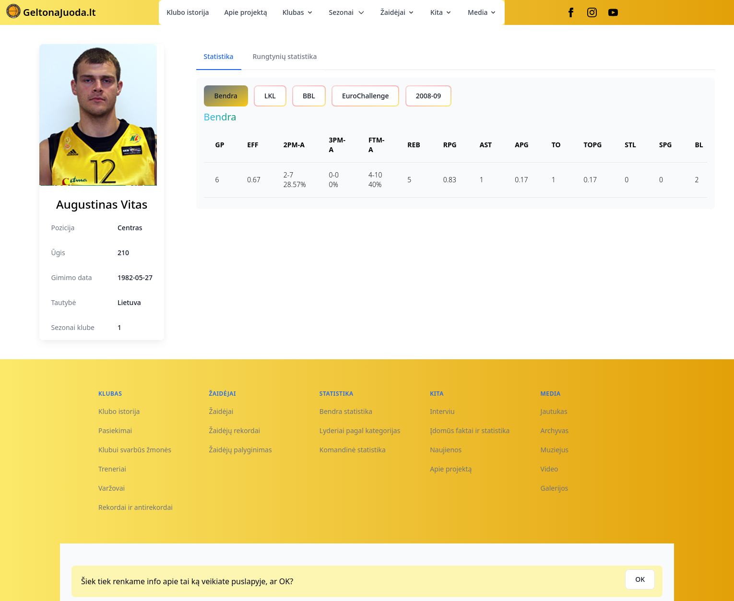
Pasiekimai (115, 430)
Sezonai (347, 12)
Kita (441, 12)
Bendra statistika (346, 411)
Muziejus (554, 449)
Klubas (298, 12)
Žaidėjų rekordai (234, 430)
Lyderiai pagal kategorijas (360, 430)
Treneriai (112, 468)
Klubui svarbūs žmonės (134, 449)
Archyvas (555, 430)
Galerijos (554, 488)
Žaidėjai (397, 12)
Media (482, 12)
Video (549, 468)
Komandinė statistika (353, 449)
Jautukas (554, 411)
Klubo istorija (187, 12)
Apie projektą (245, 12)
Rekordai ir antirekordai (135, 507)
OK (640, 579)
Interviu (442, 411)
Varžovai (111, 488)
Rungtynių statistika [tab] (285, 56)
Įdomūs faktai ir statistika (469, 430)
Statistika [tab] (219, 56)
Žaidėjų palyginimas (240, 449)
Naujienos (446, 449)
